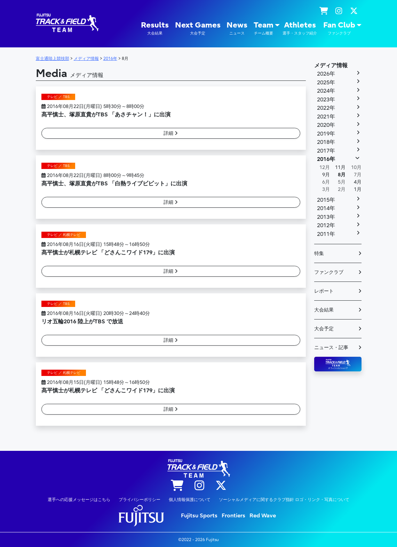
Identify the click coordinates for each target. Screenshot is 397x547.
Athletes (300, 28)
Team (263, 28)
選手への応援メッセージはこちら (79, 499)
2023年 (326, 100)
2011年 (326, 234)
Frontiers (233, 516)
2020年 (326, 125)
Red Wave (262, 516)
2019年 (326, 134)
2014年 (326, 208)
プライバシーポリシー (139, 499)
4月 (358, 182)
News (237, 28)
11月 (340, 167)
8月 (342, 175)
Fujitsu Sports (199, 516)
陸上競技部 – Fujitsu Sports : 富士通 (67, 23)
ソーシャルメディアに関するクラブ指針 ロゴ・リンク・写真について (284, 499)
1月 (358, 189)
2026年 (326, 74)
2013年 (326, 217)
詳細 (171, 133)
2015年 (326, 200)
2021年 (326, 117)
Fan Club (339, 28)
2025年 (326, 82)
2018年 (326, 142)
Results (155, 28)
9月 (326, 175)
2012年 (326, 225)
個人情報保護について (190, 499)
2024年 (326, 91)
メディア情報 (331, 65)
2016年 (326, 159)
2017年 (326, 151)
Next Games (198, 28)
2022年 (326, 108)
